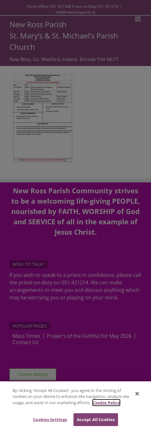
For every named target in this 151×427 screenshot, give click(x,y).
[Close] (137, 395)
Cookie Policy (106, 404)
